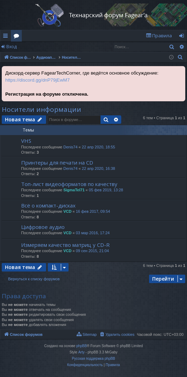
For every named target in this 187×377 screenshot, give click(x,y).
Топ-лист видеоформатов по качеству (69, 183)
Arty (81, 352)
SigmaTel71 (73, 190)
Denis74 (70, 147)
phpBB (81, 346)
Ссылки (7, 36)
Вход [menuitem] (183, 36)
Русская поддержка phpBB (93, 358)
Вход (11, 47)
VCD (67, 211)
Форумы (18, 36)
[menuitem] (159, 35)
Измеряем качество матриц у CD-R (65, 244)
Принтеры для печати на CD (57, 162)
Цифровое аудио (43, 226)
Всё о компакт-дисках (48, 205)
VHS (26, 140)
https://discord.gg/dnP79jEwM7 (37, 80)
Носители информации (41, 109)
